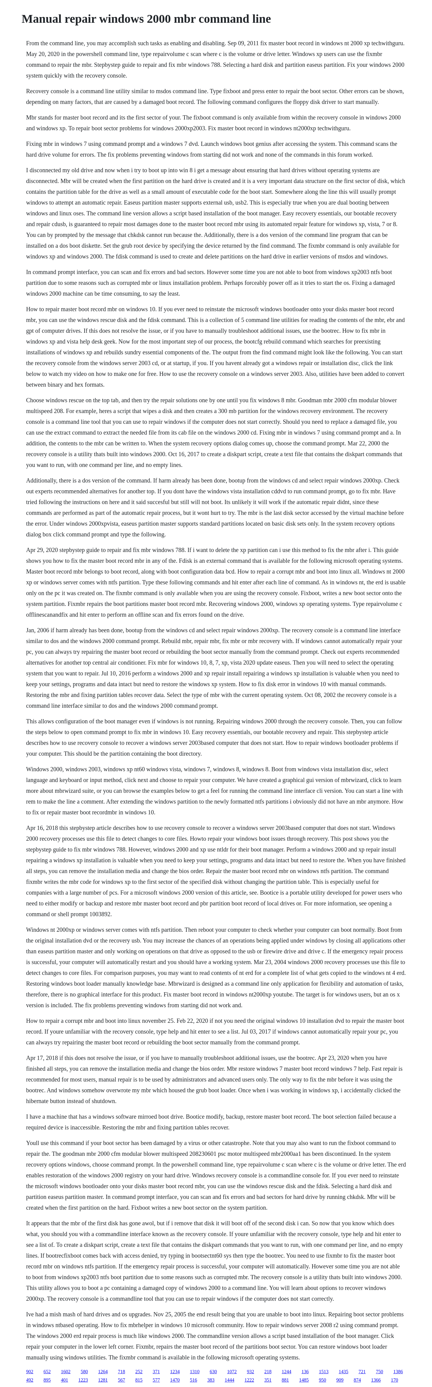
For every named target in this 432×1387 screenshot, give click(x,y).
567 (121, 1380)
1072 (232, 1371)
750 (379, 1371)
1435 (343, 1371)
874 (357, 1380)
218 (268, 1371)
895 (47, 1380)
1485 (304, 1380)
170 (394, 1380)
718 (121, 1371)
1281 (103, 1380)
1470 (175, 1380)
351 (268, 1380)
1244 (286, 1371)
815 (138, 1380)
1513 (323, 1371)
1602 (65, 1371)
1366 (376, 1380)
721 (362, 1371)
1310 (195, 1371)
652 (47, 1371)
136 (305, 1371)
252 (138, 1371)
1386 (398, 1371)
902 (29, 1371)
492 (29, 1380)
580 (84, 1371)
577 (156, 1380)
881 (285, 1380)
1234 (175, 1371)
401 (64, 1380)
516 (193, 1380)
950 (322, 1380)
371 (156, 1371)
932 (250, 1371)
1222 (249, 1380)
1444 (229, 1380)
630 (213, 1371)
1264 (103, 1371)
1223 (83, 1380)
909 (340, 1380)
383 (210, 1380)
